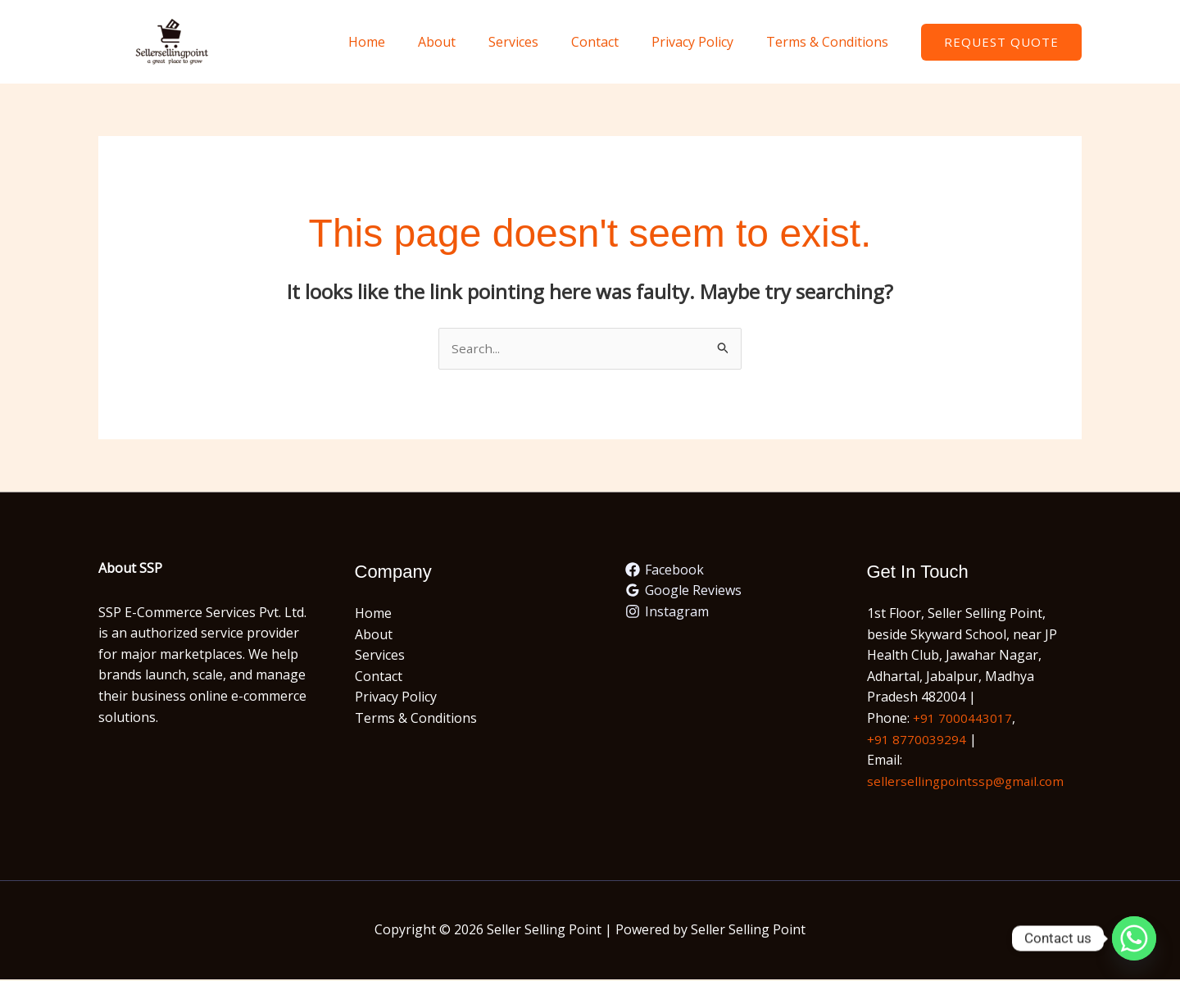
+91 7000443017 (963, 719)
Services (536, 42)
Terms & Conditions (830, 42)
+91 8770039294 (917, 740)
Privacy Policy (702, 42)
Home (402, 42)
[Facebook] (665, 570)
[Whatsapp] (1134, 938)
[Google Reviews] (683, 591)
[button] (1001, 42)
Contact (611, 42)
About (466, 42)
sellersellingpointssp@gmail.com (967, 782)
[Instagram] (667, 612)
